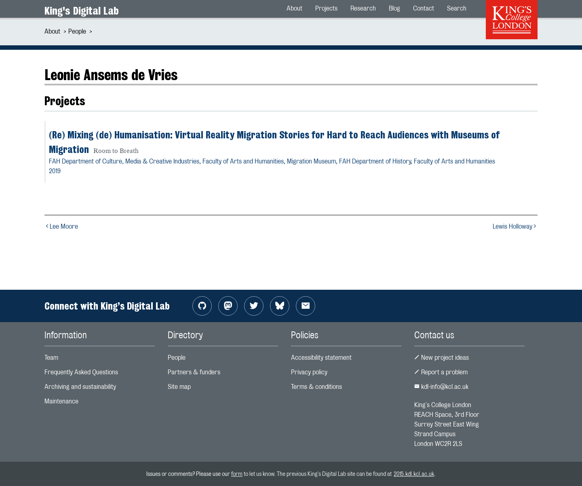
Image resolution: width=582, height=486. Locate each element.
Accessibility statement (321, 357)
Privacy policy (309, 372)
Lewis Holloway (515, 226)
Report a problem (441, 372)
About (52, 31)
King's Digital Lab (81, 10)
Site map (179, 386)
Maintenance (61, 401)
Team (51, 357)
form (236, 473)
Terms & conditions (316, 386)
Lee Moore (61, 226)
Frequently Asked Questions (81, 372)
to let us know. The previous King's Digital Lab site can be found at (318, 473)
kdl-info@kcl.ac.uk (441, 386)
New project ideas (441, 357)
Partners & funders (194, 372)
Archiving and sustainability (80, 386)
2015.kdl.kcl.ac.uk (414, 473)
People (77, 31)
